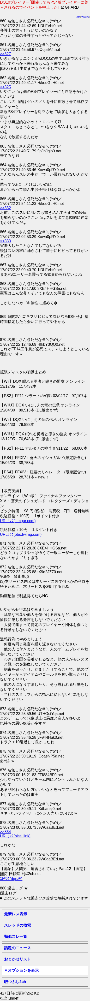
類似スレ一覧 (15, 937)
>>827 (5, 54)
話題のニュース (17, 948)
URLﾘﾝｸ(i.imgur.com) (18, 521)
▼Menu (85, 17)
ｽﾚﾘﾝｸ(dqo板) (11, 879)
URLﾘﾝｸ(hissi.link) (15, 836)
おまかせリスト (17, 959)
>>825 (5, 87)
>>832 (5, 208)
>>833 (5, 241)
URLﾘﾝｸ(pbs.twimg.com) (21, 534)
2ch (78, 17)
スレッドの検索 (17, 925)
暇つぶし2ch (15, 982)
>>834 (5, 832)
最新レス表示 (15, 914)
